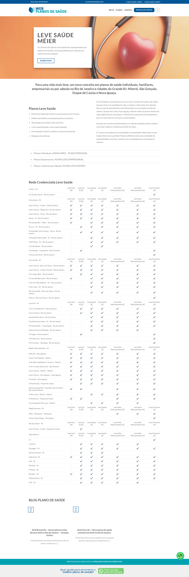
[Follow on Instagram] (157, 10)
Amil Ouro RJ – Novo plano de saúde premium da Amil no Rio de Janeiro (94, 531)
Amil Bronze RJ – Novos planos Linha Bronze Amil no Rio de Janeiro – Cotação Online (49, 533)
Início (111, 10)
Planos (119, 10)
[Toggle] (31, 153)
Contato (128, 10)
